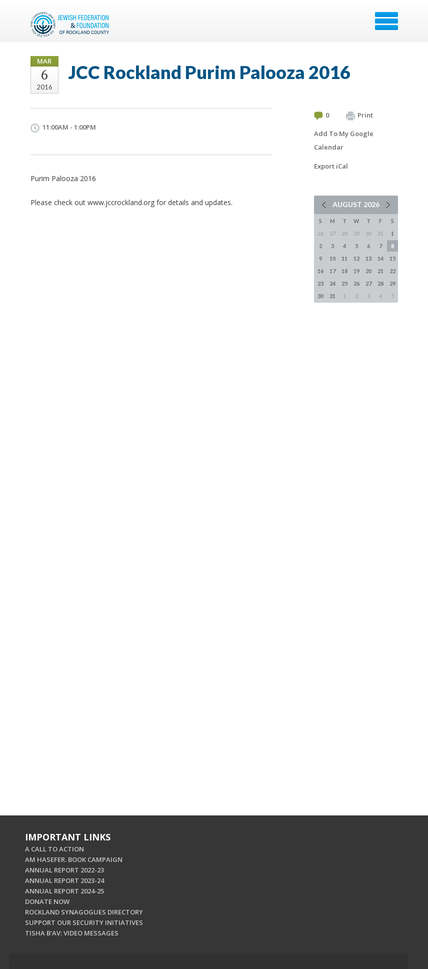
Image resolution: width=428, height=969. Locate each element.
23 (321, 283)
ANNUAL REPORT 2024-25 (64, 890)
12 (357, 258)
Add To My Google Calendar (344, 140)
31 (333, 296)
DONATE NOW (47, 901)
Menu (386, 21)
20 (369, 271)
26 (357, 283)
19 (357, 271)
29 (393, 283)
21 (381, 271)
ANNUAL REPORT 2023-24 (64, 880)
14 (381, 258)
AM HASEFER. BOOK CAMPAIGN (73, 859)
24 (333, 283)
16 (321, 271)
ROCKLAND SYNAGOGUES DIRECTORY (84, 911)
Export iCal (331, 166)
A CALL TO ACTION (54, 848)
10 (333, 258)
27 (369, 283)
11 (345, 258)
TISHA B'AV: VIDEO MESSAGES (71, 932)
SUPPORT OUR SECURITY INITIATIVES (84, 922)
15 (393, 258)
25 (345, 283)
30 (321, 296)
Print (359, 116)
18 (345, 271)
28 (381, 283)
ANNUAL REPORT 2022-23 (64, 869)
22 (393, 271)
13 (369, 258)
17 (333, 271)
